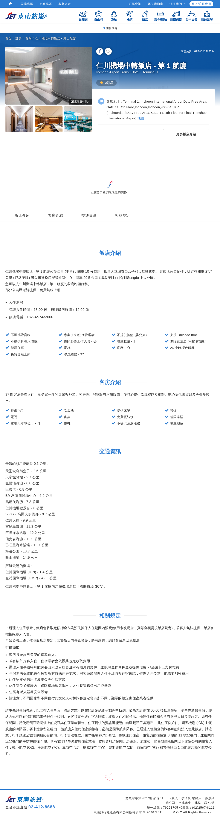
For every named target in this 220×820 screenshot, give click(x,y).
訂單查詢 (135, 4)
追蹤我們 (177, 4)
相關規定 (122, 215)
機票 (129, 15)
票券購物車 (155, 4)
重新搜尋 (110, 28)
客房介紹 (55, 215)
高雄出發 (207, 15)
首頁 (8, 38)
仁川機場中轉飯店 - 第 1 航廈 (55, 38)
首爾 (28, 38)
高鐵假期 (176, 15)
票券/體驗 (160, 15)
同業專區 (27, 4)
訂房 (18, 38)
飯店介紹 (22, 215)
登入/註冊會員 (201, 4)
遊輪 (114, 15)
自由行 (98, 15)
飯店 (145, 15)
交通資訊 (88, 215)
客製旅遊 (64, 4)
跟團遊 (83, 15)
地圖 (141, 118)
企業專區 (46, 4)
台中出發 (191, 15)
